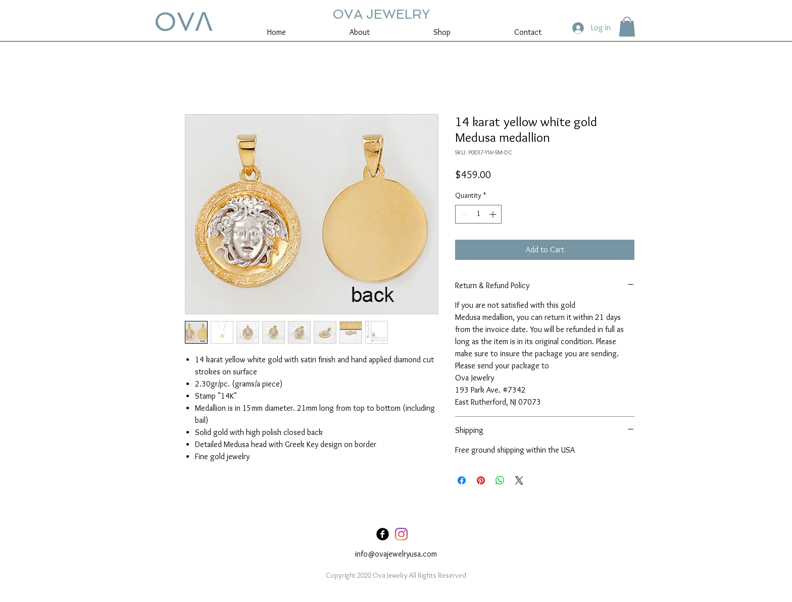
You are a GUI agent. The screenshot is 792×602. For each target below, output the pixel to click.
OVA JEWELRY (381, 14)
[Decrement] (463, 214)
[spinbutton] (478, 214)
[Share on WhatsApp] (500, 480)
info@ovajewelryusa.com (396, 554)
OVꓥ (183, 22)
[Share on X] (519, 480)
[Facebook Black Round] (382, 534)
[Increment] (493, 214)
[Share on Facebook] (462, 480)
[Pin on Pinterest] (481, 480)
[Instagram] (401, 534)
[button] (627, 26)
